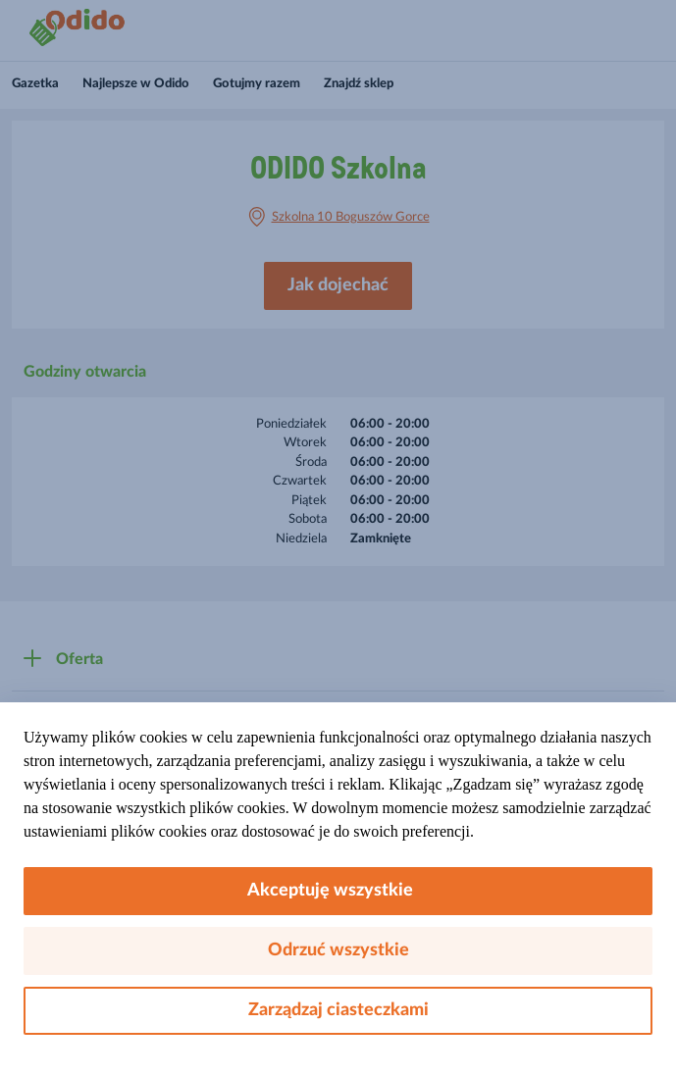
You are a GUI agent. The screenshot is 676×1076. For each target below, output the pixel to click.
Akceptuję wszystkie (338, 890)
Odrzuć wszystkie (338, 950)
